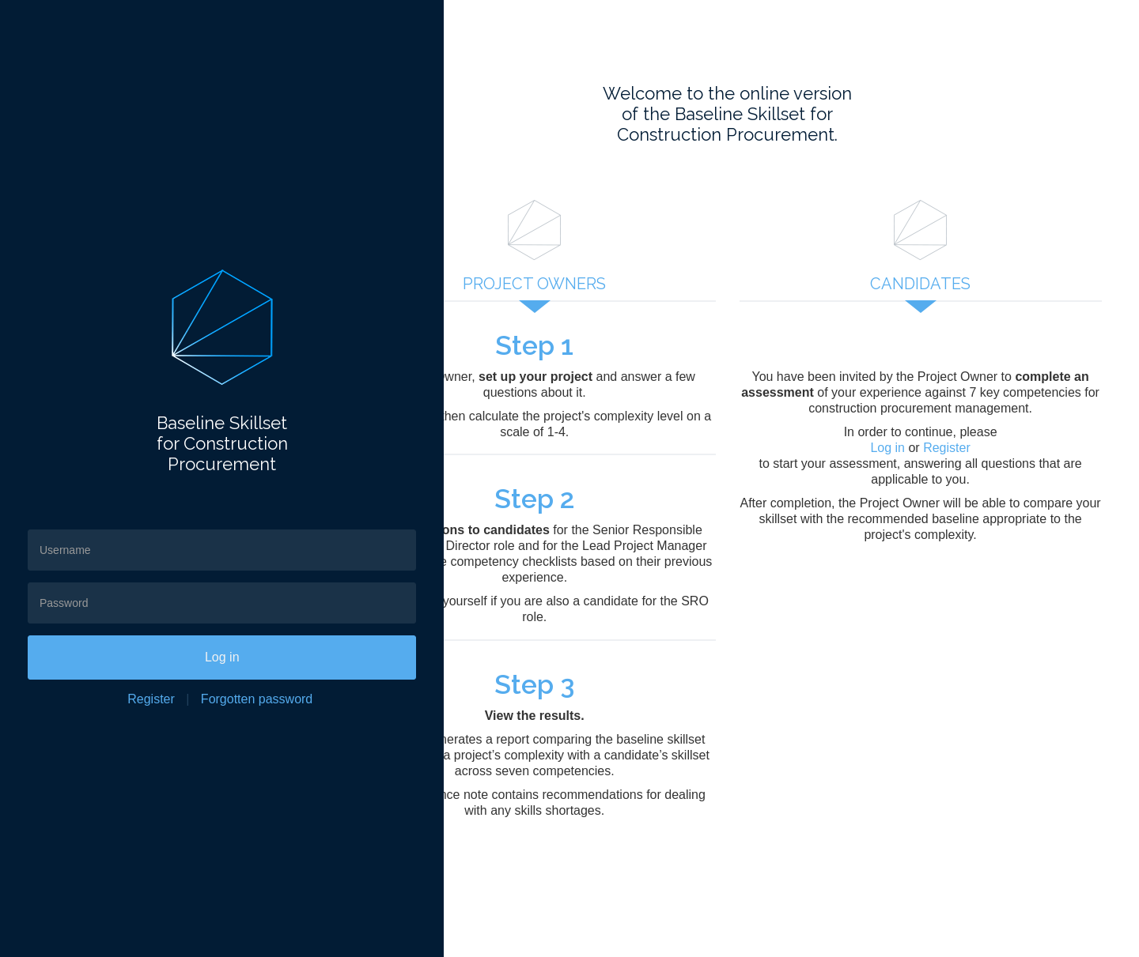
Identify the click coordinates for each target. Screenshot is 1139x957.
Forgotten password (212, 699)
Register (107, 699)
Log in (178, 657)
